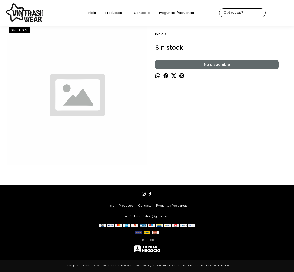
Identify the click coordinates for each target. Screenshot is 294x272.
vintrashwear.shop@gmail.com (147, 216)
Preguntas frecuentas (177, 12)
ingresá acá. (193, 265)
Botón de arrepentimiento (215, 265)
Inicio (92, 12)
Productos (116, 12)
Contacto (142, 12)
